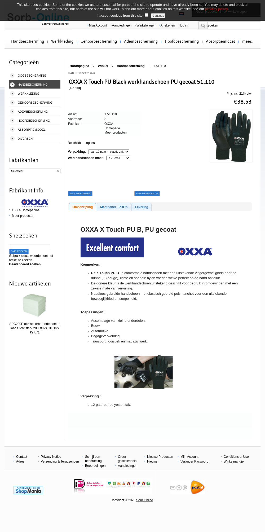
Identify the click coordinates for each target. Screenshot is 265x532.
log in (184, 25)
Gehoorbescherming (99, 41)
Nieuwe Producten (160, 457)
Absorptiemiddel (220, 41)
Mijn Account (98, 25)
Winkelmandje (234, 461)
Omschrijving (82, 207)
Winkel (103, 66)
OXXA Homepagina (25, 210)
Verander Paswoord (194, 461)
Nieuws (152, 461)
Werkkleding (62, 41)
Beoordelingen (95, 466)
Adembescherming (141, 41)
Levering (141, 207)
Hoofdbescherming (182, 41)
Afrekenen (168, 25)
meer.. (247, 41)
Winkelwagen (145, 25)
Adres (20, 461)
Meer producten (23, 216)
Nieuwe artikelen (30, 283)
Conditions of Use (236, 457)
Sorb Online (144, 500)
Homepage (112, 128)
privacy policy (216, 9)
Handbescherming (27, 41)
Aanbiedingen (121, 25)
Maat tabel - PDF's (113, 207)
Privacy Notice (51, 457)
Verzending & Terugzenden (60, 461)
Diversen (25, 138)
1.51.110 (159, 66)
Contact (21, 457)
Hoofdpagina (79, 66)
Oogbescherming (32, 75)
